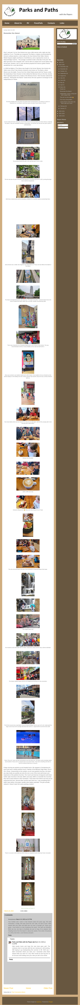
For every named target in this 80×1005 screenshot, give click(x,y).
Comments (61, 127)
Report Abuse (61, 119)
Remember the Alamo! (66, 91)
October (62, 71)
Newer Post (8, 988)
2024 (60, 62)
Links (62, 23)
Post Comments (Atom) (18, 992)
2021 (60, 113)
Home (7, 23)
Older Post (48, 988)
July (61, 78)
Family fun (62, 89)
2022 (60, 111)
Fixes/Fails (38, 23)
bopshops (39, 1001)
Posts (60, 125)
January (62, 108)
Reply (10, 935)
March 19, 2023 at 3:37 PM (24, 919)
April (61, 84)
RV (28, 23)
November (63, 69)
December (63, 66)
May (61, 82)
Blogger (51, 1001)
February (62, 106)
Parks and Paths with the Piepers (22, 942)
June (61, 80)
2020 (60, 115)
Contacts (51, 23)
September (63, 73)
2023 (60, 64)
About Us (18, 23)
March (62, 87)
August (62, 75)
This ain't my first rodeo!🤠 (67, 97)
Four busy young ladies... (66, 99)
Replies (12, 939)
